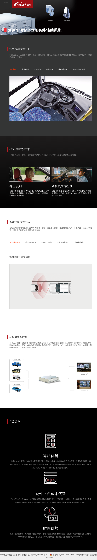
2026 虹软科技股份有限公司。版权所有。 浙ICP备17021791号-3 (23, 555)
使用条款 (49, 557)
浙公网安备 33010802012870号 (62, 555)
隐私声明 (93, 555)
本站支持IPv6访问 (83, 555)
